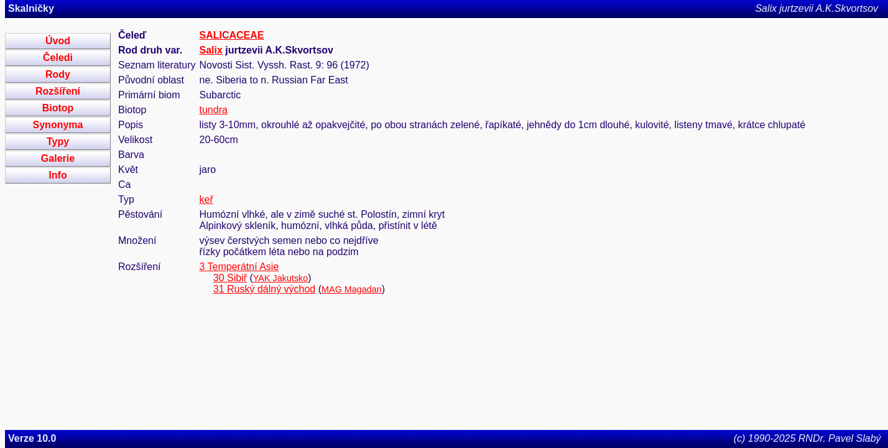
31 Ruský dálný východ (264, 289)
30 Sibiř (230, 278)
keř (206, 199)
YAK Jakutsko (280, 278)
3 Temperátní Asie (239, 266)
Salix (211, 50)
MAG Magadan (351, 289)
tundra (214, 110)
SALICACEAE (232, 35)
